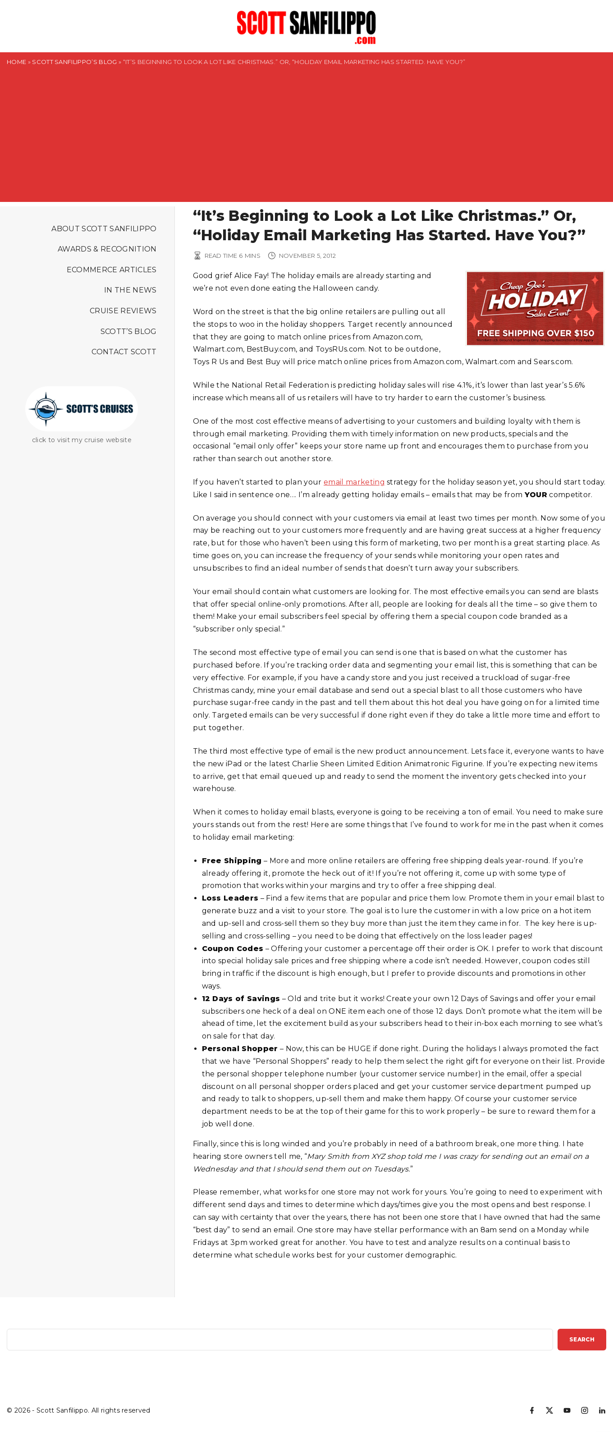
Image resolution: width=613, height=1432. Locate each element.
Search (582, 1339)
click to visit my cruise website (82, 440)
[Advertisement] (306, 139)
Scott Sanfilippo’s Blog (74, 61)
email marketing (354, 482)
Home (16, 61)
